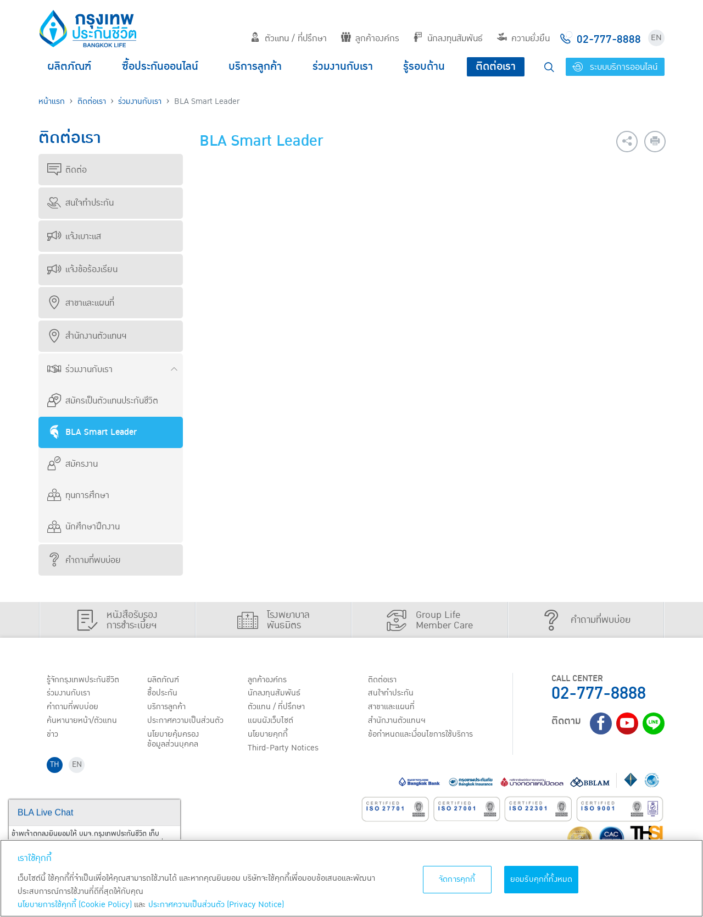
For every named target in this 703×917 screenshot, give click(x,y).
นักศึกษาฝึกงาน (83, 527)
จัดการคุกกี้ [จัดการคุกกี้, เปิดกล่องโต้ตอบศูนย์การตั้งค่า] (457, 879)
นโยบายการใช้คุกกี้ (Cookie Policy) (75, 904)
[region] (351, 878)
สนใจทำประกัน (80, 203)
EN (656, 37)
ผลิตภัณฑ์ (69, 66)
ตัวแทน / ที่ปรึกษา (288, 38)
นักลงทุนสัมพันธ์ (448, 38)
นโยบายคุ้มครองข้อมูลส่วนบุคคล (175, 741)
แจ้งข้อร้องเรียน (82, 269)
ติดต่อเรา (496, 66)
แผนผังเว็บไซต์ (271, 721)
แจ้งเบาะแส (74, 236)
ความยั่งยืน (523, 38)
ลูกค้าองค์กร (370, 38)
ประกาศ (187, 721)
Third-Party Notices (285, 749)
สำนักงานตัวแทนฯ (86, 336)
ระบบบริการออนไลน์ (614, 67)
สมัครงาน (72, 464)
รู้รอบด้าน (424, 66)
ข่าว (53, 736)
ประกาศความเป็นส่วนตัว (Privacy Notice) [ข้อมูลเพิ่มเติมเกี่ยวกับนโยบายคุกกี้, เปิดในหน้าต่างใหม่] (216, 904)
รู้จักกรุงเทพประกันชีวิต (84, 680)
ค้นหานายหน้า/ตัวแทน (83, 721)
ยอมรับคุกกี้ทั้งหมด (541, 879)
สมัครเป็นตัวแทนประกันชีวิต (102, 401)
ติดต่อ (67, 170)
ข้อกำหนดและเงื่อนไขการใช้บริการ (423, 736)
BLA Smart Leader (92, 432)
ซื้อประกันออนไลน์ (160, 66)
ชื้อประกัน (163, 693)
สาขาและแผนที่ (80, 303)
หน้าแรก (51, 101)
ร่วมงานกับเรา (343, 66)
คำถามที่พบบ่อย (84, 560)
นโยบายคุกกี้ (268, 736)
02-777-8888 (598, 694)
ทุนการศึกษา (78, 495)
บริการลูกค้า (255, 66)
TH (55, 767)
